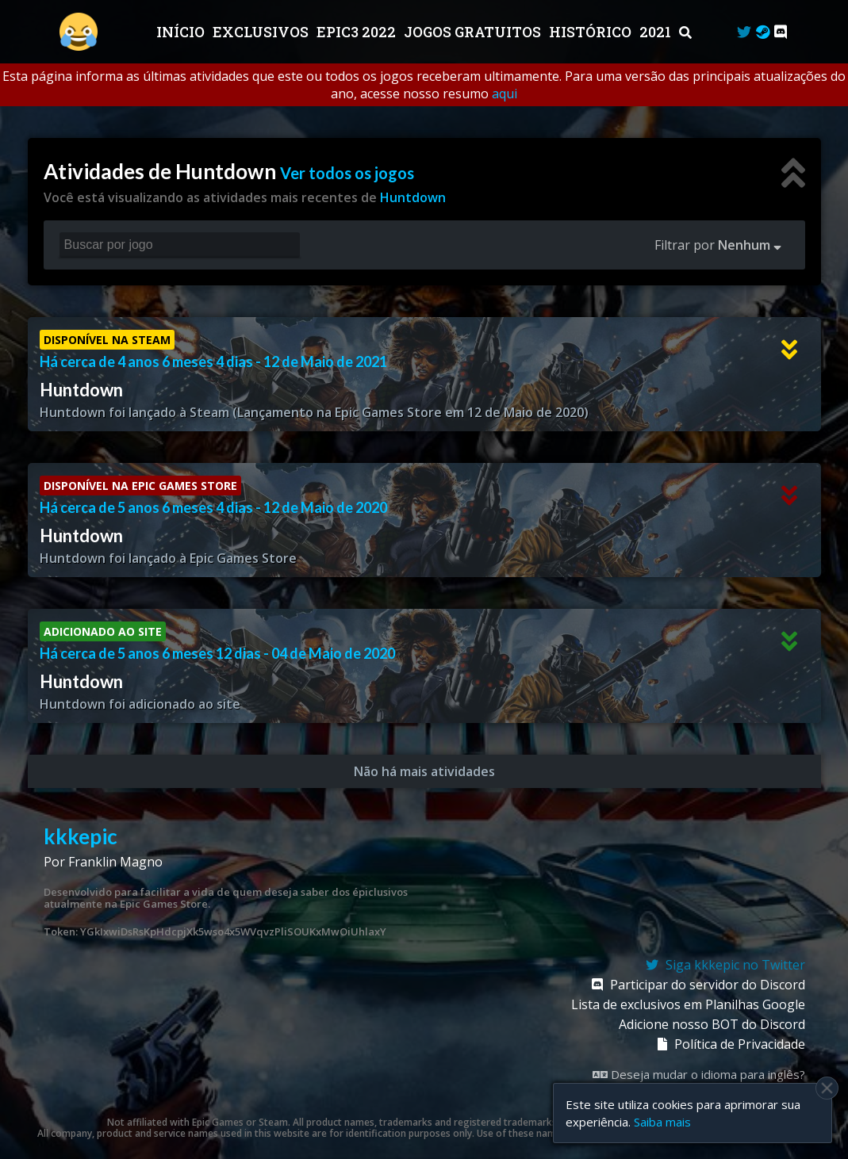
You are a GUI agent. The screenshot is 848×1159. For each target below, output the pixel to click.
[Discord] (780, 32)
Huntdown (413, 197)
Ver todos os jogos (347, 172)
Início (182, 31)
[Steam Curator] (762, 32)
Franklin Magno (115, 861)
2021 (656, 31)
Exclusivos (262, 31)
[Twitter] (744, 32)
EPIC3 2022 (358, 31)
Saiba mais (662, 1122)
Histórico (592, 31)
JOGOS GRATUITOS (474, 31)
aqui (504, 93)
